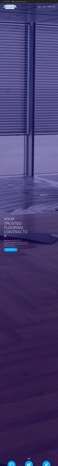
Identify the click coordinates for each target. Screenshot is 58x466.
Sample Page (51, 6)
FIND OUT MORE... (10, 249)
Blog (44, 6)
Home (39, 6)
